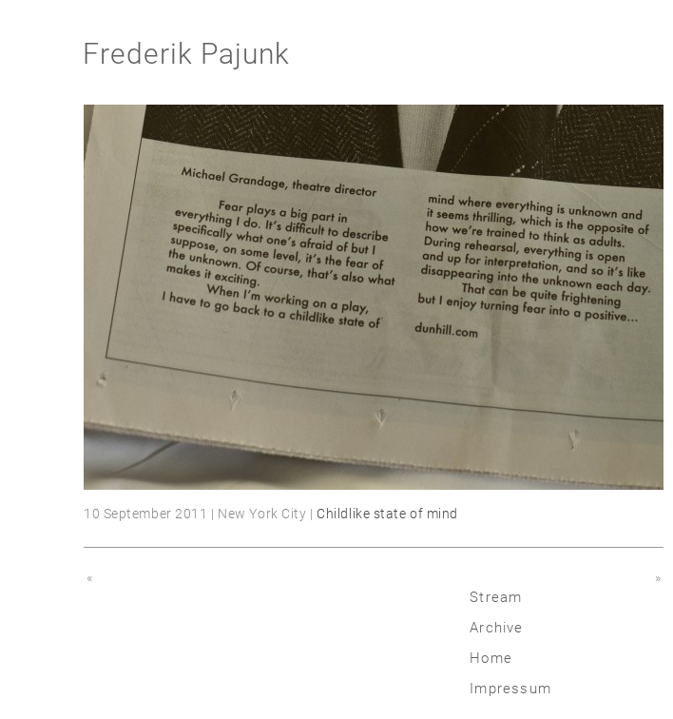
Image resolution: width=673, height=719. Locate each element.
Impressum (510, 688)
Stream (496, 597)
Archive (496, 627)
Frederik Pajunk (186, 53)
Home (491, 658)
